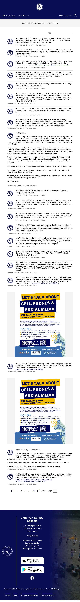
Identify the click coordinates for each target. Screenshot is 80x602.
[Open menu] (9, 15)
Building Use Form (48, 595)
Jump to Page (46, 491)
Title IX (15, 595)
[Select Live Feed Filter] (60, 33)
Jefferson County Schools (33, 23)
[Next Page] (39, 491)
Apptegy (56, 589)
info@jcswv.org (32, 536)
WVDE (7, 595)
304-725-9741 (32, 531)
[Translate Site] (65, 15)
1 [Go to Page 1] (17, 491)
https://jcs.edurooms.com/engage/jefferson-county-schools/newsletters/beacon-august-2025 (34, 480)
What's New (53, 23)
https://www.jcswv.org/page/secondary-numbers (53, 65)
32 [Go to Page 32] (34, 491)
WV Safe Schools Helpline (29, 595)
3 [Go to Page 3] (25, 491)
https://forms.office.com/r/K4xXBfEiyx (45, 283)
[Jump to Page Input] (55, 491)
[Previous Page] (12, 491)
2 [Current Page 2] (21, 491)
